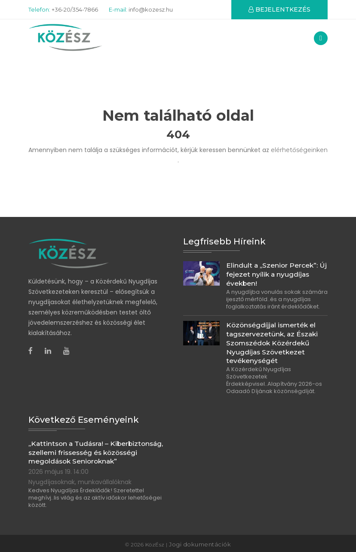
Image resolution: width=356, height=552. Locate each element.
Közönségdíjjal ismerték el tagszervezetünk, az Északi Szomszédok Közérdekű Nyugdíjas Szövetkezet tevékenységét (271, 343)
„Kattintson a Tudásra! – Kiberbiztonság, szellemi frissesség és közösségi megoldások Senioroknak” (94, 451)
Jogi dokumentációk (199, 542)
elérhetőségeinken (299, 152)
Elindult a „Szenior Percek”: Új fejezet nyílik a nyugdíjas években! (276, 276)
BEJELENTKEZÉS (279, 9)
